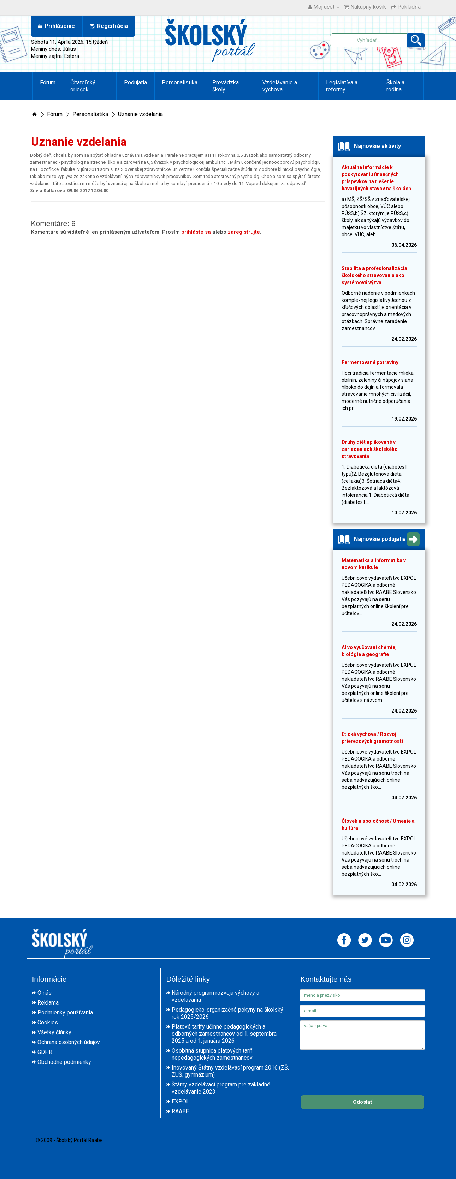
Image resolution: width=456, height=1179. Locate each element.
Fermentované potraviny (370, 362)
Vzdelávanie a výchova (279, 86)
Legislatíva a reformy (341, 86)
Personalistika (179, 82)
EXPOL (180, 1101)
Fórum (47, 82)
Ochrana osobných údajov (68, 1042)
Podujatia (135, 82)
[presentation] (353, 1067)
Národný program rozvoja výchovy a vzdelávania (215, 996)
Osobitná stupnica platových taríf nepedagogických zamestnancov (212, 1054)
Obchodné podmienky (64, 1062)
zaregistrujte (244, 232)
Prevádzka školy (225, 86)
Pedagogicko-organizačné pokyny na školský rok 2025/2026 (227, 1013)
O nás (44, 992)
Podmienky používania (65, 1012)
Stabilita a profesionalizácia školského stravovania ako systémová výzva (374, 275)
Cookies (47, 1022)
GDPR (44, 1052)
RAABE (180, 1111)
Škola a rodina (395, 86)
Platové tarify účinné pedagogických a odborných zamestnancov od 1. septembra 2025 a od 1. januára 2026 (224, 1033)
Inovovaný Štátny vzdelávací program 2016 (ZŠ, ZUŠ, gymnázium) (230, 1071)
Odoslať (362, 1102)
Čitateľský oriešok (82, 86)
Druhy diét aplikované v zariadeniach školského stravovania (370, 449)
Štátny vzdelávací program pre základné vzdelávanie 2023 (221, 1088)
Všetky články (54, 1032)
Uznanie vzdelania (140, 114)
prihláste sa (196, 232)
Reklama (48, 1002)
